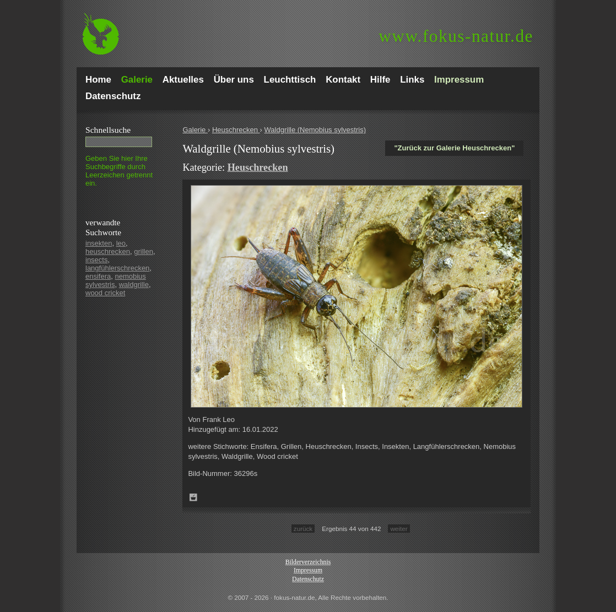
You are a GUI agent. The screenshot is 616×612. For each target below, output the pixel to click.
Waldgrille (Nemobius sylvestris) (315, 130)
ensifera (98, 276)
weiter (398, 528)
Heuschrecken (236, 130)
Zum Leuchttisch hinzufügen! (193, 497)
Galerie (195, 130)
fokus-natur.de (456, 36)
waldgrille (134, 284)
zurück (303, 528)
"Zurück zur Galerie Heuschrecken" (454, 148)
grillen (143, 251)
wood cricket (105, 293)
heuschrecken (107, 251)
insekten (98, 243)
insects (96, 260)
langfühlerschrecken (117, 268)
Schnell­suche (108, 129)
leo (121, 243)
